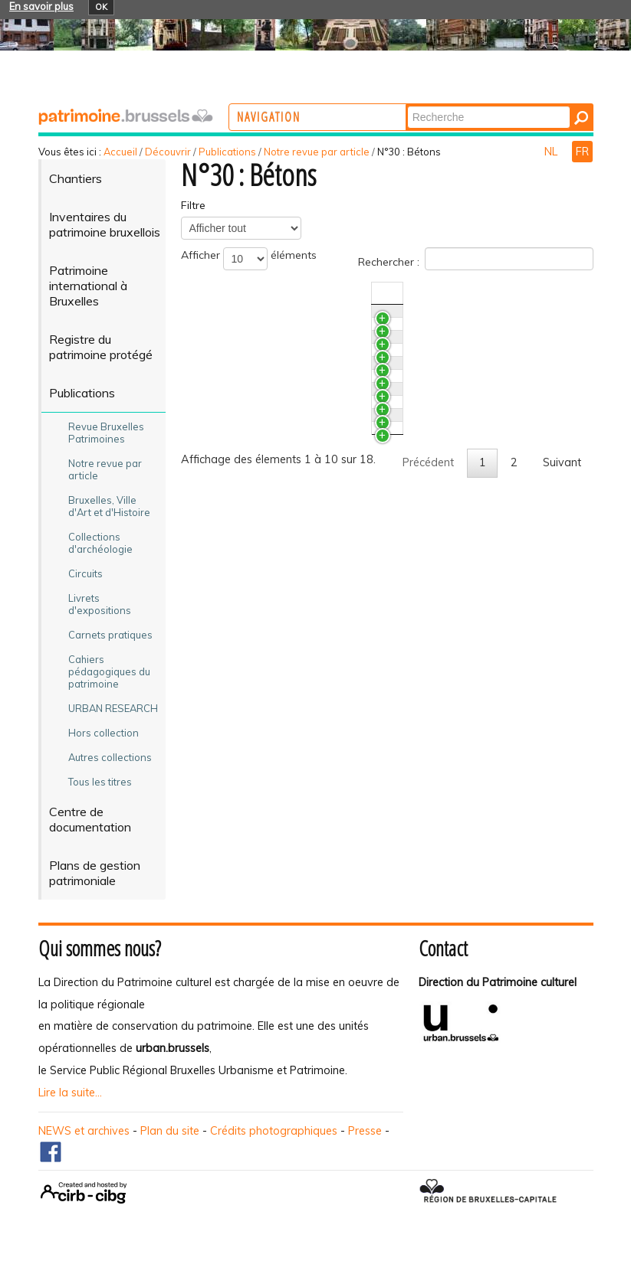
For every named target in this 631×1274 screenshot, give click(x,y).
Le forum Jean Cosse (261, 711)
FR (582, 151)
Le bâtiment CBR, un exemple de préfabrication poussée (291, 457)
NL (552, 151)
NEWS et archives (84, 1131)
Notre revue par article (317, 151)
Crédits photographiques (273, 1131)
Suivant (562, 769)
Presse (365, 1131)
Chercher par (466, 105)
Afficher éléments (249, 258)
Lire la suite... (70, 1092)
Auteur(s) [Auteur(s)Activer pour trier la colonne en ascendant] (535, 293)
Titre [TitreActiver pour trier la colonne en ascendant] (220, 293)
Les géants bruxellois (262, 347)
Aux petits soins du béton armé (289, 639)
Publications (227, 151)
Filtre (193, 205)
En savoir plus (41, 6)
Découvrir (168, 151)
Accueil (120, 151)
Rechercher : (475, 258)
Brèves (226, 318)
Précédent (428, 769)
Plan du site (169, 1131)
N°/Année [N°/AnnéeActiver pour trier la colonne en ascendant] (472, 293)
